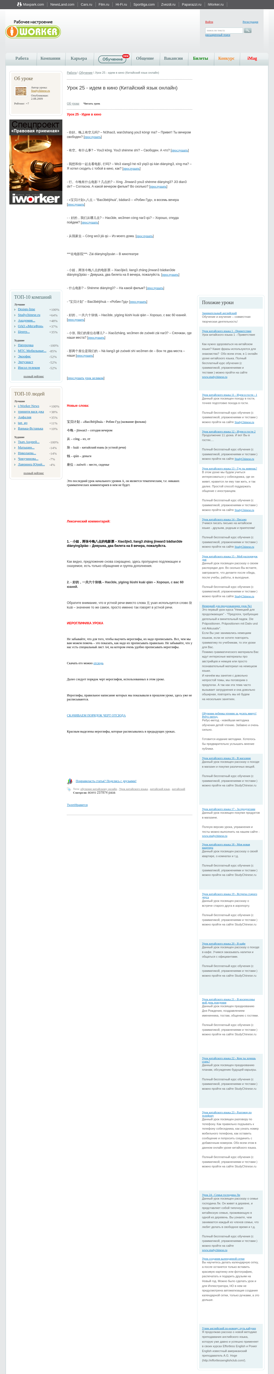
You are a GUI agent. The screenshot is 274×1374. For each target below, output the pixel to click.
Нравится (81, 805)
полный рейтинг (34, 376)
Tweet (71, 805)
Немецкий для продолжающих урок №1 (227, 605)
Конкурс (226, 58)
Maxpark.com (33, 4)
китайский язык (160, 788)
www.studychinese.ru (214, 376)
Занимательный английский (219, 313)
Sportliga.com (144, 4)
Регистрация (250, 21)
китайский (178, 788)
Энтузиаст (25, 362)
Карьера (79, 58)
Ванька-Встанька (30, 428)
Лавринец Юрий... (31, 464)
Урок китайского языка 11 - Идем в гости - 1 (229, 394)
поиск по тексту (216, 30)
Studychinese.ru (40, 90)
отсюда (98, 663)
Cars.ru (86, 4)
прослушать (93, 137)
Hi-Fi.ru (121, 4)
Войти (209, 21)
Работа (21, 58)
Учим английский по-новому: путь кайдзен (229, 1328)
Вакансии (173, 58)
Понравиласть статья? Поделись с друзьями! (106, 781)
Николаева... (27, 453)
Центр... (24, 332)
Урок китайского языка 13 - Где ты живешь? (229, 468)
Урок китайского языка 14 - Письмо (224, 519)
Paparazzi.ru (191, 4)
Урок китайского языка (133, 788)
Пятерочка (25, 345)
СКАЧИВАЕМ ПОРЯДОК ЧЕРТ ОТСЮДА (96, 715)
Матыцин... (26, 447)
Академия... (26, 320)
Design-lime (26, 309)
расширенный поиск (217, 34)
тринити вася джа (31, 411)
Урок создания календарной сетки (223, 1258)
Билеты (200, 58)
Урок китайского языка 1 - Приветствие (227, 331)
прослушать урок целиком (86, 378)
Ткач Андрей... (29, 442)
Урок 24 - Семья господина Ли (221, 1194)
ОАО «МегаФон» (30, 326)
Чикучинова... (28, 459)
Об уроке (73, 103)
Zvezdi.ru (168, 4)
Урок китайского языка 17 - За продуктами (228, 809)
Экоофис (24, 356)
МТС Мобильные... (32, 351)
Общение (145, 58)
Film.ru (104, 4)
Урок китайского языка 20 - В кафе (223, 943)
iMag (252, 58)
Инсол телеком (29, 367)
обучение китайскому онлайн (98, 788)
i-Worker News (28, 406)
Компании (50, 58)
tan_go (22, 423)
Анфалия (24, 417)
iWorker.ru (216, 4)
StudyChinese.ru (244, 422)
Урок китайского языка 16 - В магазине (226, 758)
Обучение (85, 72)
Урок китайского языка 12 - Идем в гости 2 (229, 431)
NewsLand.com (62, 4)
